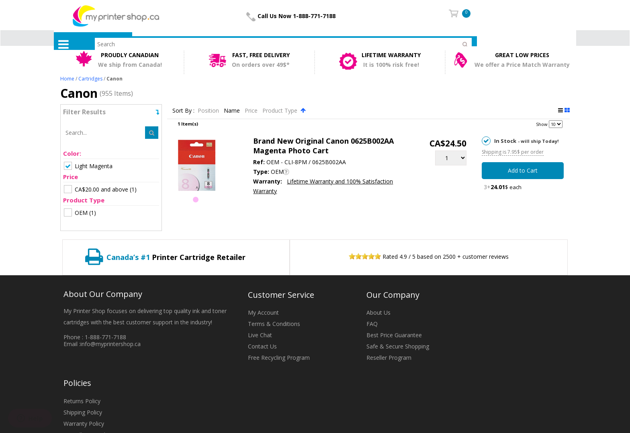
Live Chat (260, 335)
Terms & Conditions (274, 324)
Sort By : (183, 110)
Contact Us (262, 346)
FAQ (372, 324)
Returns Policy (81, 401)
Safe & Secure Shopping (397, 346)
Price (252, 110)
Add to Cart (523, 170)
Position (209, 110)
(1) (100, 189)
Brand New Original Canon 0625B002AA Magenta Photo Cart (323, 145)
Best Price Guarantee (394, 335)
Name (232, 110)
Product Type (280, 110)
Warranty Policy (83, 423)
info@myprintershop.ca (110, 344)
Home (67, 78)
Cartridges (90, 78)
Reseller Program (388, 357)
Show (542, 124)
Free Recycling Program (279, 357)
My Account (263, 312)
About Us (378, 312)
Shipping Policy (82, 412)
